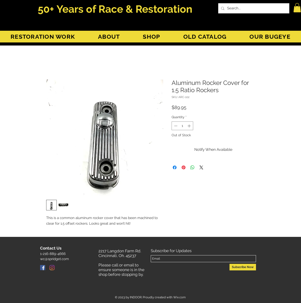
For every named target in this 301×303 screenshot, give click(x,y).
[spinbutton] (182, 126)
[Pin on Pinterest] (183, 167)
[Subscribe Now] (243, 267)
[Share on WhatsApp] (192, 167)
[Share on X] (201, 167)
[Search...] (253, 8)
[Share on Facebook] (174, 167)
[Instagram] (52, 267)
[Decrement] (175, 126)
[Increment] (189, 126)
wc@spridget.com (54, 259)
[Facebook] (42, 267)
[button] (297, 7)
